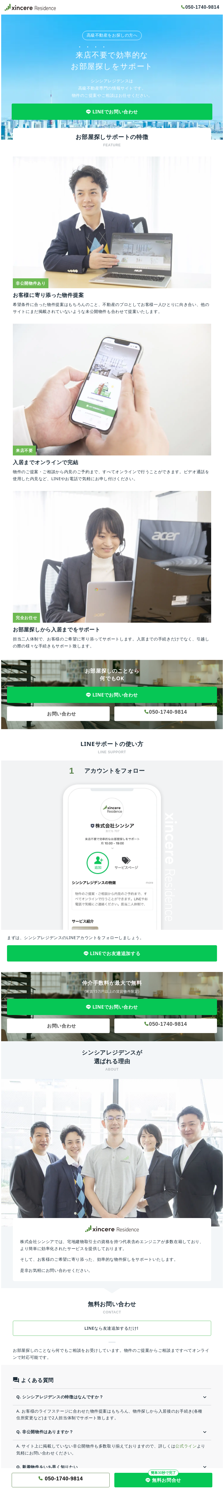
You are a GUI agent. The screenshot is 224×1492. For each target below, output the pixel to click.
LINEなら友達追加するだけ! (112, 1328)
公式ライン (186, 1446)
